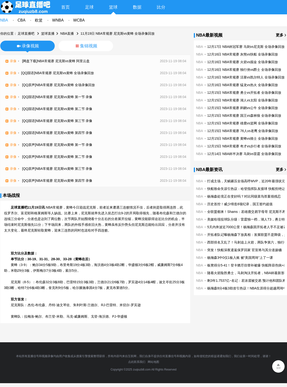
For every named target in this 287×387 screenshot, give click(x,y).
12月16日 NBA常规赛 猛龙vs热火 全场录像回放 (242, 85)
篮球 (113, 7)
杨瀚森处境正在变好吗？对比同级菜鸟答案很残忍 (244, 196)
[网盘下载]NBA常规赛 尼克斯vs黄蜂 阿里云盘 (55, 61)
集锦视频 (88, 46)
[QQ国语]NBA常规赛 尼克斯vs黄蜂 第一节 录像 (57, 97)
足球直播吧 (26, 33)
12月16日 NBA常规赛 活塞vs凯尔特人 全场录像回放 (246, 77)
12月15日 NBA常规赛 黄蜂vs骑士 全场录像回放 (242, 138)
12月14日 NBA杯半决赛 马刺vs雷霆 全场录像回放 (244, 154)
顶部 (278, 368)
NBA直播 (67, 33)
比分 (161, 7)
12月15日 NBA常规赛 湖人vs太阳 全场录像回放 (242, 100)
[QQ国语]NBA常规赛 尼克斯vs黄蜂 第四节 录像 (57, 133)
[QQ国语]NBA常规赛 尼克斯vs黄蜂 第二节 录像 (57, 109)
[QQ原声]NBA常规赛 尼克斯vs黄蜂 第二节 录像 (57, 157)
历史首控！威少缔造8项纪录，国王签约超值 (240, 204)
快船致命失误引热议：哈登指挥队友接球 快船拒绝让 (246, 189)
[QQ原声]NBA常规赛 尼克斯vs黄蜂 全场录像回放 (58, 85)
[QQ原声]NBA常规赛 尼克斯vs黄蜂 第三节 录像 (57, 169)
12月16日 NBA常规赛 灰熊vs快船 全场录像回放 (242, 54)
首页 (65, 7)
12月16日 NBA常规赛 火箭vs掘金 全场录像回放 (242, 62)
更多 (279, 35)
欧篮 (39, 20)
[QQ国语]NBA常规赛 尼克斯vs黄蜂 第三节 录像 (57, 121)
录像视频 (30, 46)
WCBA (79, 20)
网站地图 (153, 362)
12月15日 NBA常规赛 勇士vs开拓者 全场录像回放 (244, 92)
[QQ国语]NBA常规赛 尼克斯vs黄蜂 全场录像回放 (57, 73)
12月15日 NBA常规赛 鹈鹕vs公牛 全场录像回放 (242, 108)
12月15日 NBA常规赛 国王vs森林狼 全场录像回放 (244, 115)
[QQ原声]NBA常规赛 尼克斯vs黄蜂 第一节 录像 (57, 145)
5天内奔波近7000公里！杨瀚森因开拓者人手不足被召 (247, 227)
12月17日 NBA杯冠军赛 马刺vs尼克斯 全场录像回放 (246, 47)
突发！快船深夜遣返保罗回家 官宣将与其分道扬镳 (244, 250)
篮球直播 (47, 33)
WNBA (58, 20)
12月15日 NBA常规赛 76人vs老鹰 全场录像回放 (242, 131)
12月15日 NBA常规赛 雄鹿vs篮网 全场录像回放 (242, 123)
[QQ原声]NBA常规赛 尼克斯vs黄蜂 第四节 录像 (57, 180)
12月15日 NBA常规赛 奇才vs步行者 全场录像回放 (244, 146)
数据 (137, 7)
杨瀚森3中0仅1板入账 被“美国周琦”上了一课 (240, 258)
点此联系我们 (136, 362)
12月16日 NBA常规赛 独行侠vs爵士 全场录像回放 (244, 70)
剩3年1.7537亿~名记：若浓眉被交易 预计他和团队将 (246, 280)
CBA (21, 20)
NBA (4, 20)
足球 (89, 7)
